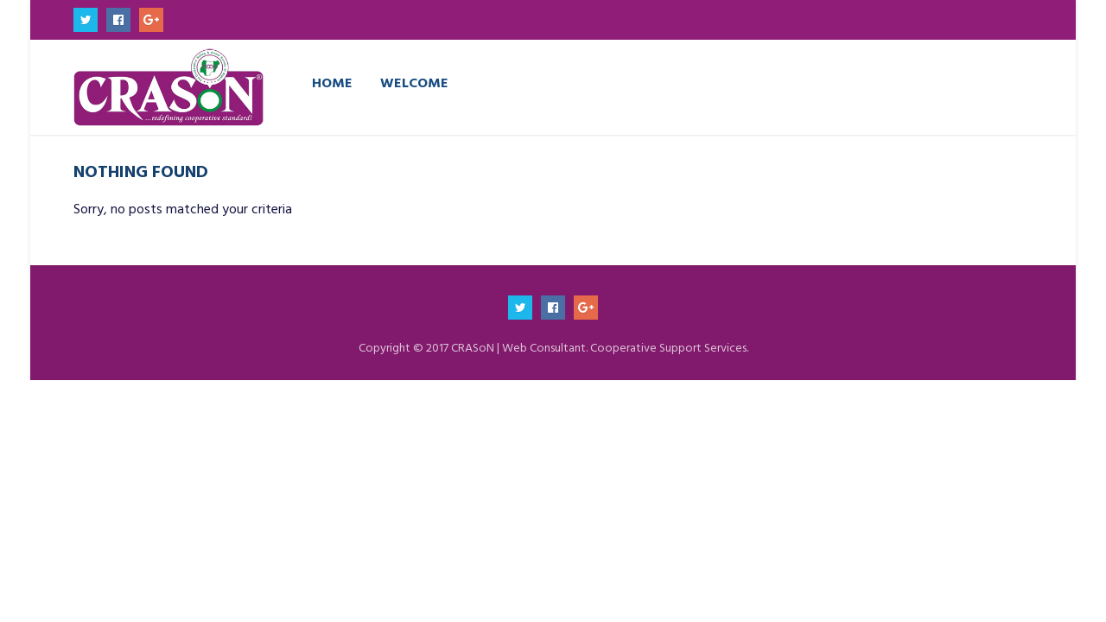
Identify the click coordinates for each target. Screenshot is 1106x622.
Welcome (414, 82)
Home (332, 82)
